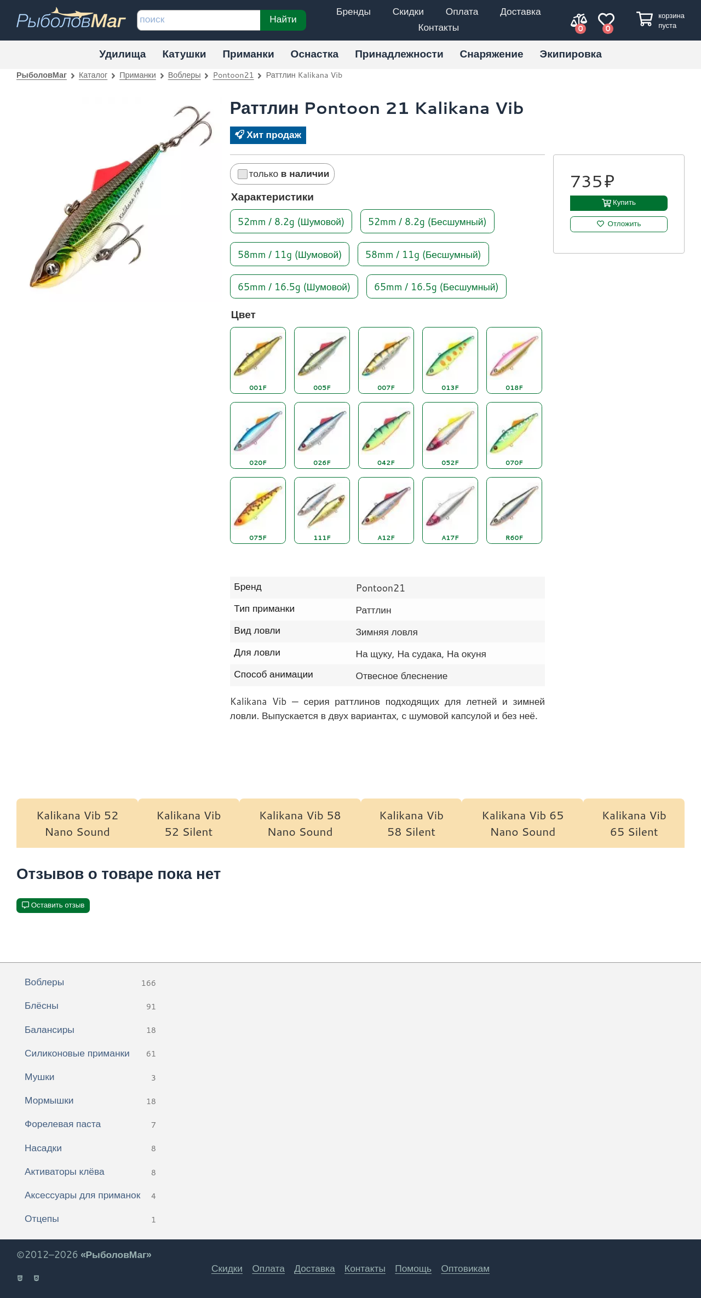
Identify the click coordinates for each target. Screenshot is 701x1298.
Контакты (438, 27)
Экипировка (571, 53)
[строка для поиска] (198, 20)
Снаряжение (492, 53)
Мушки (90, 1077)
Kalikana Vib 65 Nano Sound (522, 823)
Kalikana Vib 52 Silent (188, 823)
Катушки (184, 53)
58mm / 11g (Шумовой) (290, 253)
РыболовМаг (41, 75)
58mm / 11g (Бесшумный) (423, 253)
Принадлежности (399, 53)
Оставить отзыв (58, 905)
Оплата (462, 11)
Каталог (93, 75)
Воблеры (184, 75)
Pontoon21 (233, 75)
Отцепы (90, 1219)
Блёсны (90, 1006)
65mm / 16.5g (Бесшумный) (436, 285)
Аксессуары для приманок (90, 1195)
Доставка (520, 11)
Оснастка (315, 53)
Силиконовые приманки (90, 1053)
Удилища (122, 53)
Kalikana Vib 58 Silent (411, 823)
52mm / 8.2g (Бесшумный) (427, 221)
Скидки (408, 11)
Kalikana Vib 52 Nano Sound (77, 823)
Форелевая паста (90, 1124)
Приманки (248, 53)
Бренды (353, 11)
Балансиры (90, 1030)
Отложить (624, 224)
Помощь (413, 1268)
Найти (282, 18)
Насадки (90, 1148)
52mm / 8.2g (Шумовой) (291, 221)
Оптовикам (465, 1268)
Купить (624, 202)
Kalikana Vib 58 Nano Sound (300, 823)
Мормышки (90, 1101)
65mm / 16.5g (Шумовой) (294, 285)
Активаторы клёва (90, 1172)
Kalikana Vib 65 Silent (634, 823)
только (284, 173)
